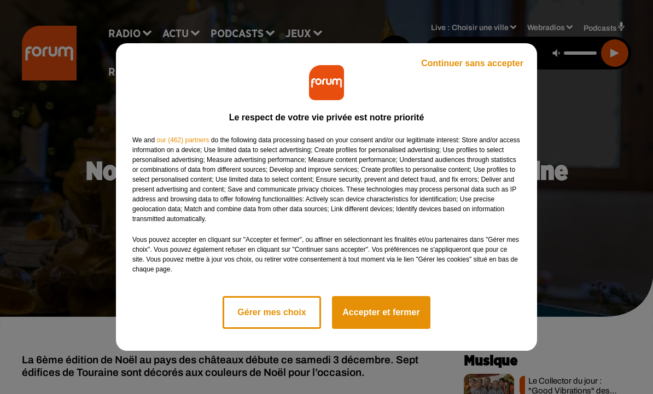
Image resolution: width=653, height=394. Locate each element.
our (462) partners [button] (182, 140)
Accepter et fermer (380, 312)
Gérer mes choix (271, 312)
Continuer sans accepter (472, 63)
